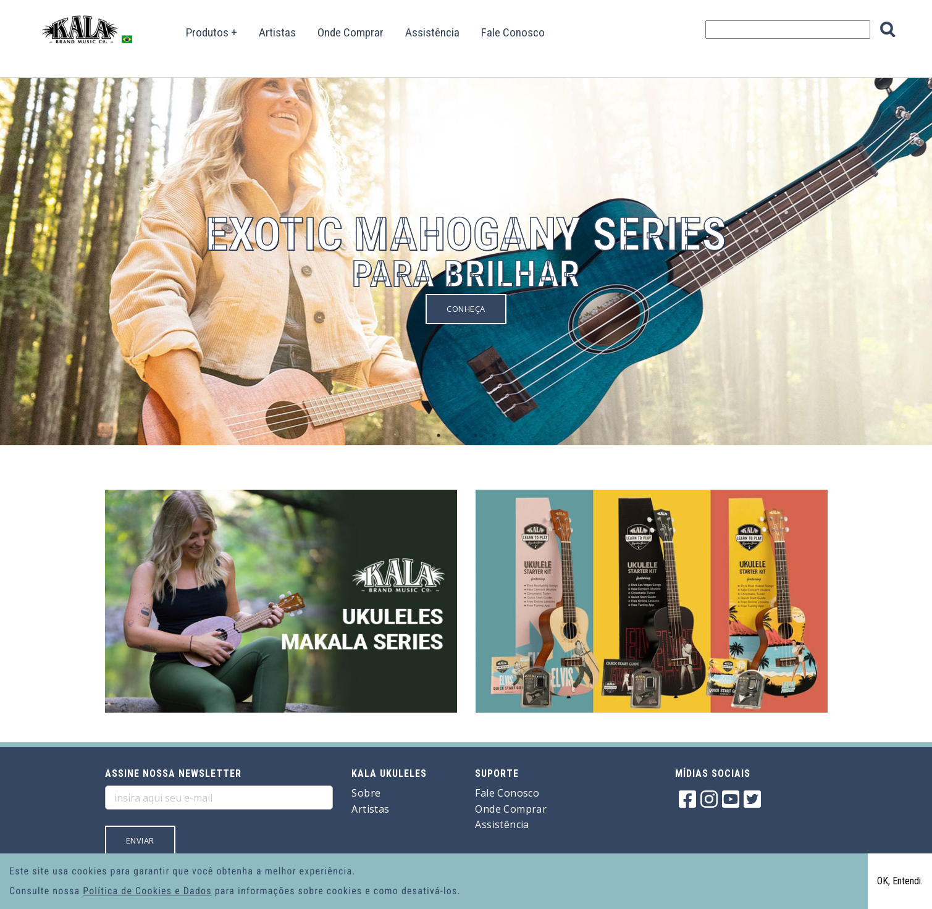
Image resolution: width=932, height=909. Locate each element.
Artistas (277, 32)
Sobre (365, 793)
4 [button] (494, 435)
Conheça (466, 308)
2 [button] (457, 435)
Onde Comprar (350, 32)
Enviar (140, 840)
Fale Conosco (513, 32)
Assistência (432, 32)
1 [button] (438, 435)
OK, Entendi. (900, 881)
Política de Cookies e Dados (147, 891)
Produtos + (211, 32)
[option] (466, 237)
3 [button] (475, 435)
